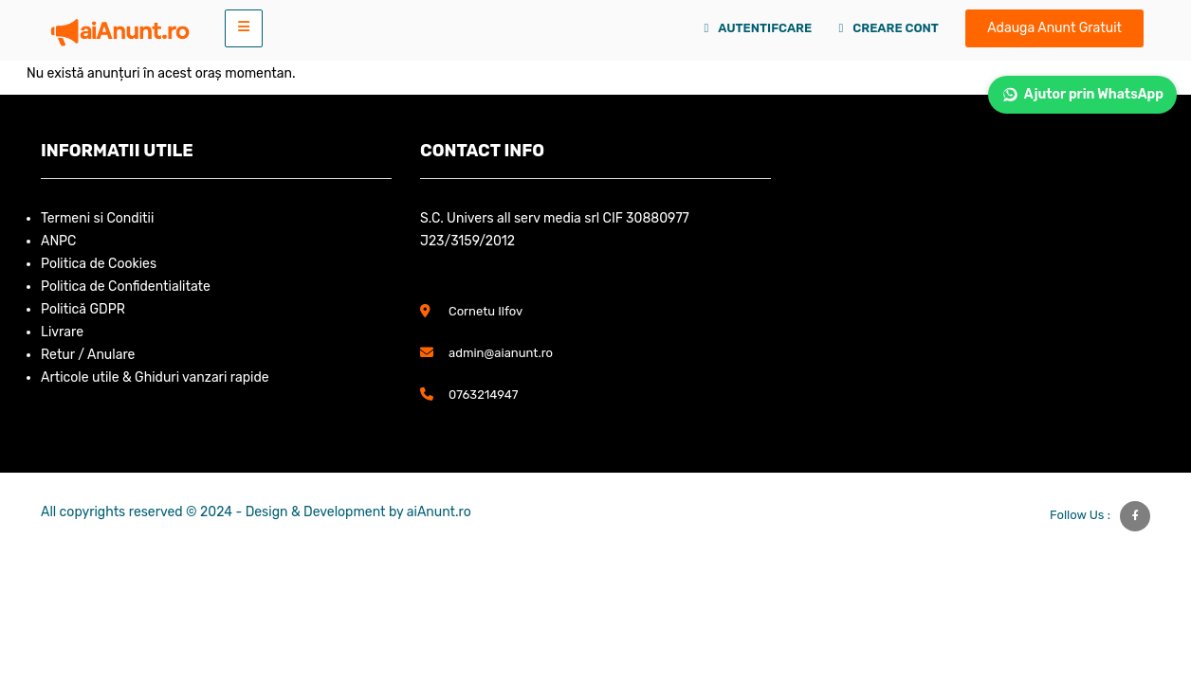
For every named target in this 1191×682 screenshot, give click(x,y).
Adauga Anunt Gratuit (1054, 28)
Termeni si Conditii (97, 218)
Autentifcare (759, 28)
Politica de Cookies (98, 264)
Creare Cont (889, 28)
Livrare (62, 332)
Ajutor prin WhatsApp (1082, 94)
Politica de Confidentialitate (126, 286)
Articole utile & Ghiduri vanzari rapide (155, 377)
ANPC (58, 241)
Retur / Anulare (88, 355)
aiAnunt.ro (439, 512)
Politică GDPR (83, 309)
